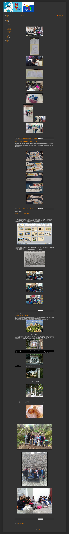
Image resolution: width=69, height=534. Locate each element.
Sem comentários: (34, 138)
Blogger (39, 529)
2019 (7, 20)
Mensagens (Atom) (21, 523)
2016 (7, 40)
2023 (7, 15)
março (8, 36)
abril (7, 35)
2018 (7, 21)
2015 (7, 41)
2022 (7, 16)
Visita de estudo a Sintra (21, 315)
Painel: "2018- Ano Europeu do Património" (26, 141)
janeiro (8, 37)
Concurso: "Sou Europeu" (21, 16)
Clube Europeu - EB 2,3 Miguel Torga (61, 16)
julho (7, 22)
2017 (7, 39)
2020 (7, 19)
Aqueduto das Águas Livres (22, 213)
